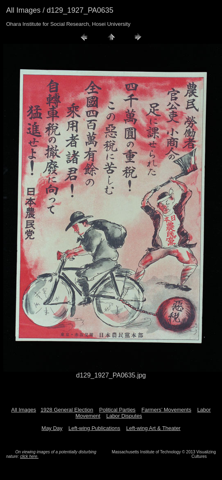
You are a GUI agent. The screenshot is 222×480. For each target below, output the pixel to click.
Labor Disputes (124, 416)
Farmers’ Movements (166, 410)
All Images (23, 410)
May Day (51, 428)
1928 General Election (67, 410)
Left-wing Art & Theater (153, 428)
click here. (29, 456)
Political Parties (117, 410)
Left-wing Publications (94, 428)
